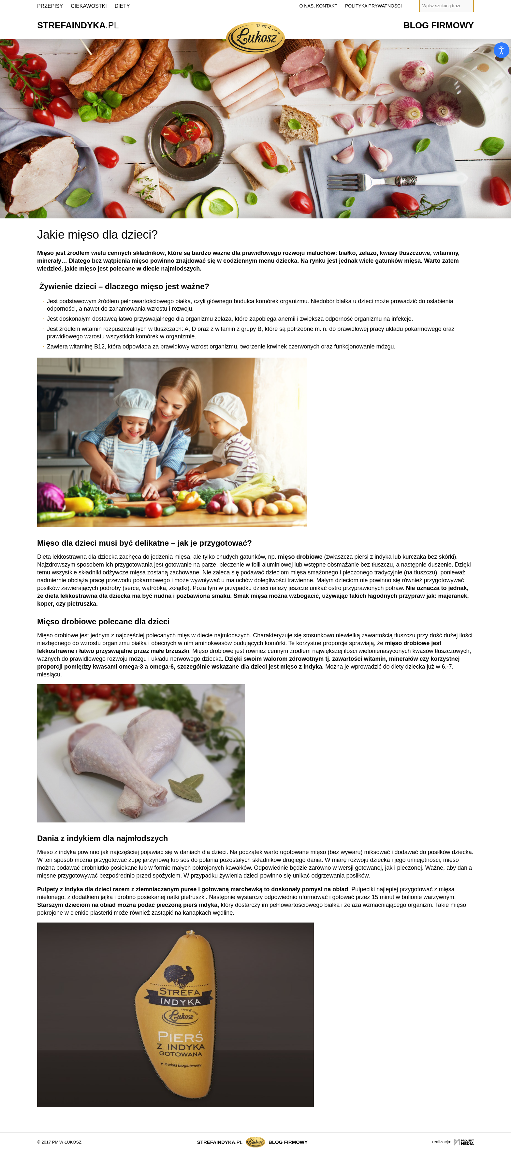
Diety (122, 6)
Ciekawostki (89, 6)
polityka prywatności (373, 5)
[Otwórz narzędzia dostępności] (501, 50)
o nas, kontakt (318, 5)
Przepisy (50, 6)
